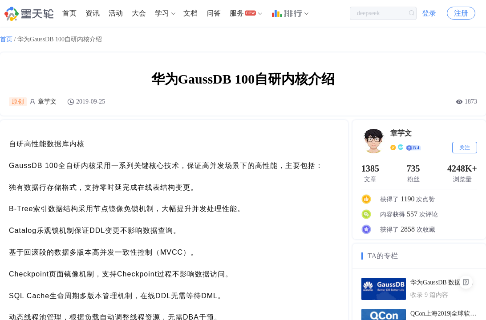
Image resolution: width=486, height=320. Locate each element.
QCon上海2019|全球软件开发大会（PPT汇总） (443, 313)
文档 (190, 13)
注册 (461, 13)
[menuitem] (69, 13)
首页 (69, 13)
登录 (429, 13)
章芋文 (47, 101)
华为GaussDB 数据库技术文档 (443, 282)
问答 (214, 13)
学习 (162, 13)
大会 (139, 13)
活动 (116, 13)
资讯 (92, 13)
